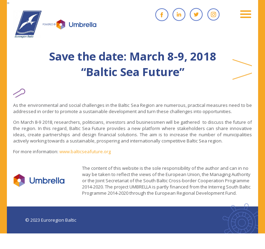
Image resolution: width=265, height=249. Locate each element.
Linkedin (179, 14)
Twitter (196, 14)
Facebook (162, 14)
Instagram (213, 14)
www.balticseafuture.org (85, 151)
